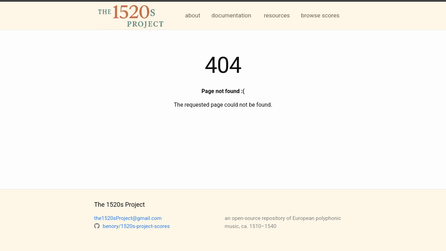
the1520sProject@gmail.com (128, 218)
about (192, 15)
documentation (231, 15)
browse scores (320, 15)
